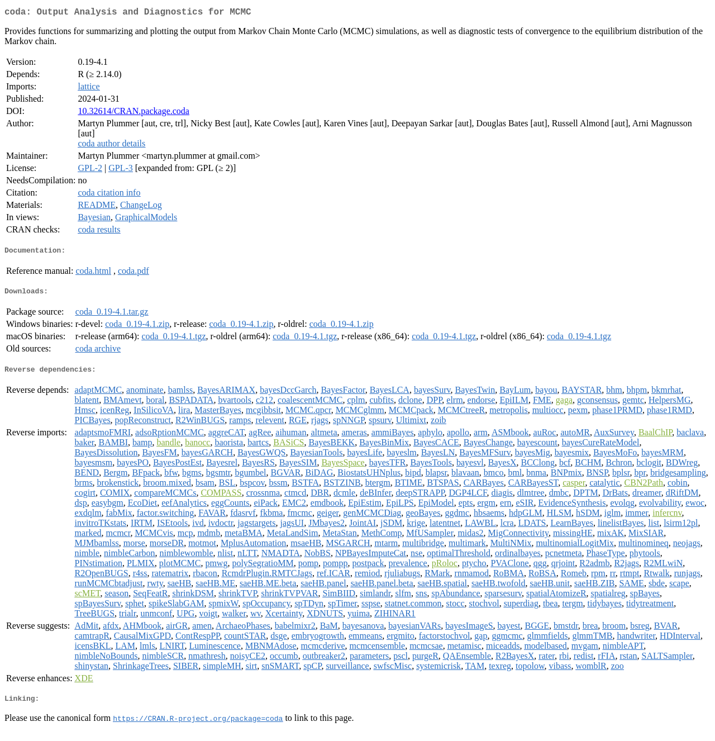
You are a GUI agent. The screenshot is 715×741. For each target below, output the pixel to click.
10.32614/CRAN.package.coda (133, 113)
